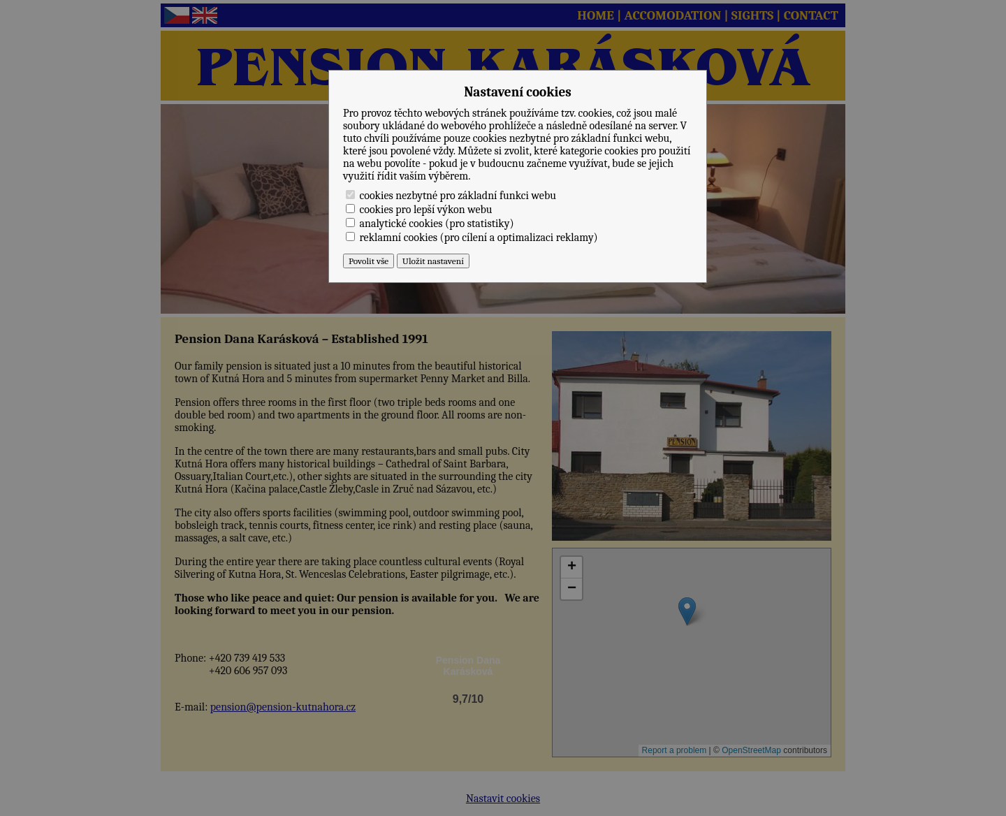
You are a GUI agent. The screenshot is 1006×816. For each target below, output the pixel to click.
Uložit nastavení (433, 261)
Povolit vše (368, 261)
